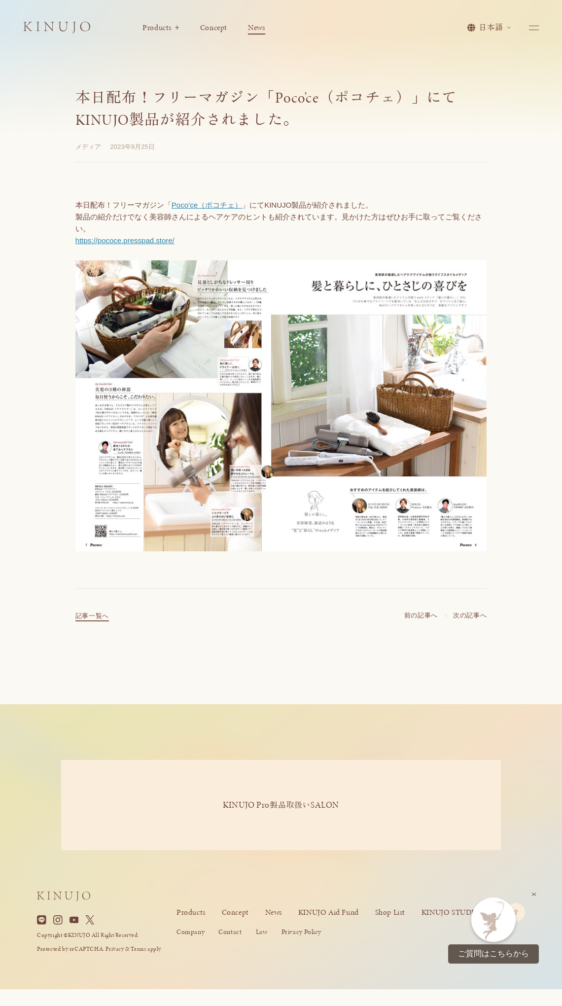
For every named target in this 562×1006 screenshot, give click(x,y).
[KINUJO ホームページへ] (56, 29)
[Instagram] (58, 920)
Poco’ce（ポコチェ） (207, 205)
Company (190, 931)
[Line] (41, 920)
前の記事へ (421, 623)
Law (262, 931)
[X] (90, 920)
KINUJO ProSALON (281, 805)
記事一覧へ (92, 623)
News (256, 27)
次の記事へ (470, 623)
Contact (230, 931)
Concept (213, 27)
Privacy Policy (301, 931)
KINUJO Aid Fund (328, 912)
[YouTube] (74, 920)
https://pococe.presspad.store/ (125, 240)
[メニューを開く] (534, 28)
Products (160, 27)
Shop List (390, 912)
